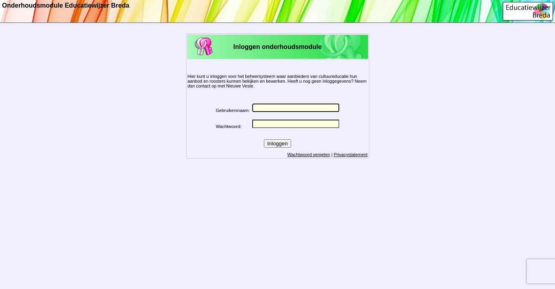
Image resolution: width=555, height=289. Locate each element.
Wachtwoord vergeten (309, 154)
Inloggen (277, 143)
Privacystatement (350, 154)
